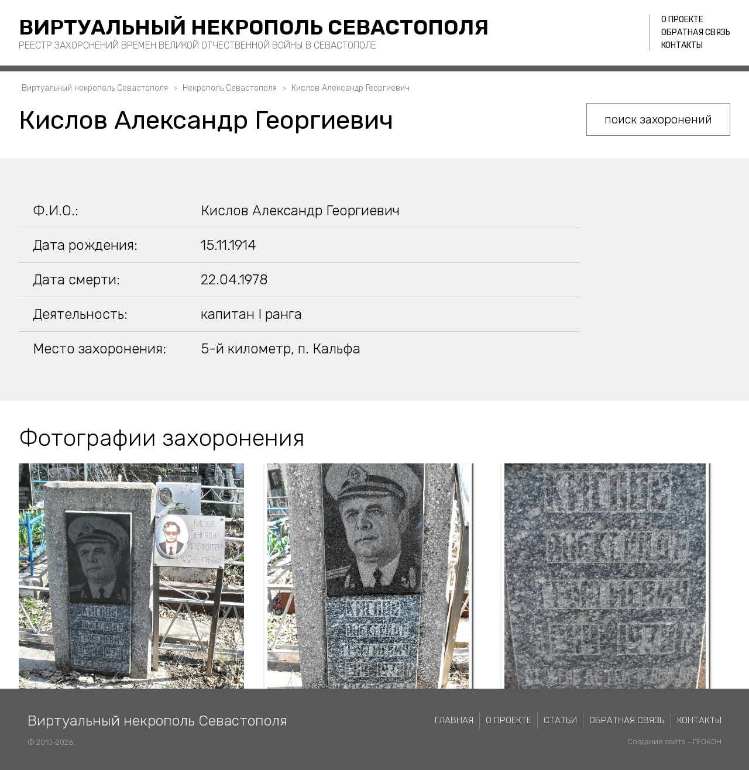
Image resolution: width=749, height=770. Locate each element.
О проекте (682, 20)
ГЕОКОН (707, 741)
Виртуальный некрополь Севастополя (254, 27)
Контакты (682, 45)
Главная (454, 720)
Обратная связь (695, 32)
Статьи (560, 720)
